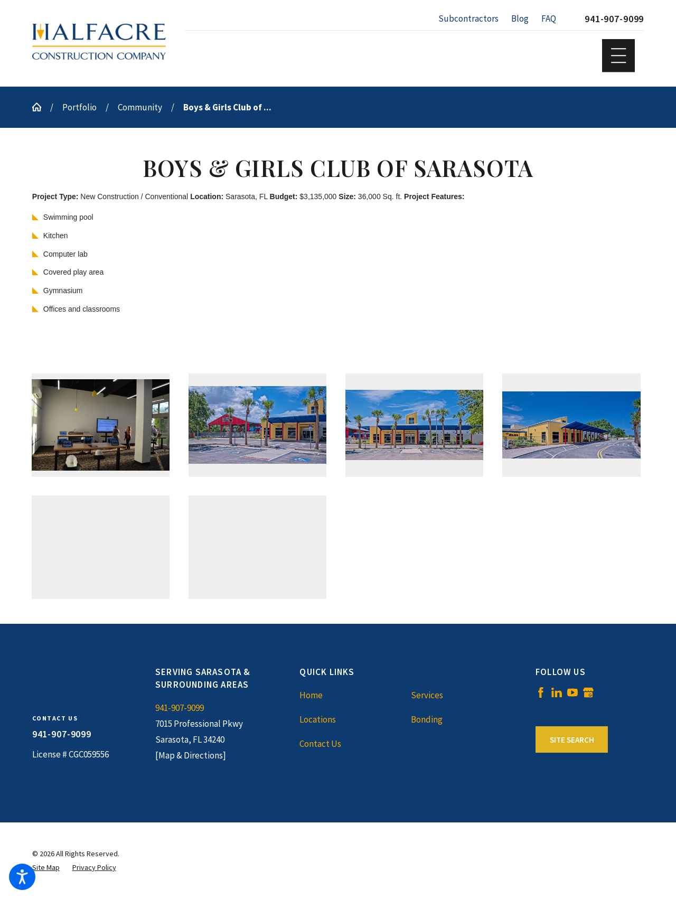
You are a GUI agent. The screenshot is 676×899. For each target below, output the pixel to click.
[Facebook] (541, 692)
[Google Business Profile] (588, 692)
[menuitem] (354, 695)
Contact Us (320, 744)
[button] (22, 877)
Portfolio (79, 107)
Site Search (572, 740)
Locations (317, 719)
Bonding (427, 719)
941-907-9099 (614, 18)
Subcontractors (468, 18)
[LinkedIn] (556, 692)
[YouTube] (572, 692)
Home (311, 695)
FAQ (548, 18)
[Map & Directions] (190, 755)
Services (427, 695)
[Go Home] (41, 106)
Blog (520, 18)
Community (140, 107)
